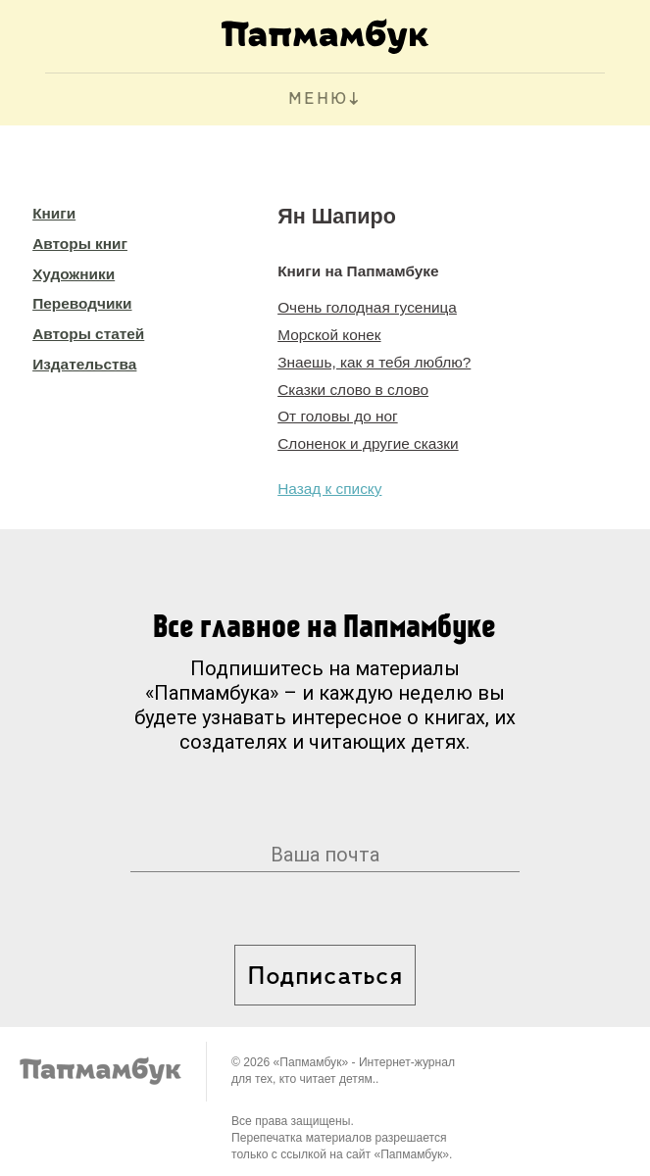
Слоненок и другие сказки (367, 443)
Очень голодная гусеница (367, 307)
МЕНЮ (318, 99)
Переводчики (81, 303)
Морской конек (328, 334)
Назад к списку (329, 488)
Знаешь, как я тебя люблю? (374, 362)
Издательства (84, 364)
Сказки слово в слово (352, 389)
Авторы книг (79, 243)
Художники (73, 274)
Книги (53, 213)
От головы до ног (337, 416)
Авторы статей (88, 333)
